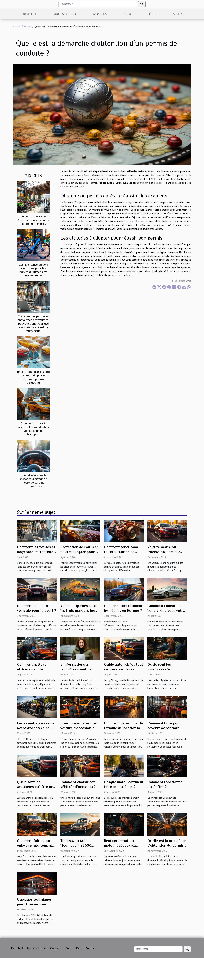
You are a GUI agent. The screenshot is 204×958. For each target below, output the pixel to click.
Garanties (100, 14)
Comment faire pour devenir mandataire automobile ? (164, 728)
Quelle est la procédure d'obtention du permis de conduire (166, 845)
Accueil (16, 27)
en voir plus (132, 221)
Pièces (152, 14)
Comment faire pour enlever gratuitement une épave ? (34, 845)
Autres (177, 14)
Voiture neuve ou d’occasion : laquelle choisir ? (163, 552)
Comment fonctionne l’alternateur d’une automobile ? (121, 552)
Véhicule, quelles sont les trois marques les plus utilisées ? (78, 610)
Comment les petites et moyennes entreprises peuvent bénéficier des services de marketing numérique (33, 324)
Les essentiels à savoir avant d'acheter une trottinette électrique (35, 728)
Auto (127, 14)
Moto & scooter (65, 14)
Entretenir (29, 14)
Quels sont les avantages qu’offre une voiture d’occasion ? (36, 786)
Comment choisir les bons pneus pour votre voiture (166, 610)
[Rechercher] (97, 4)
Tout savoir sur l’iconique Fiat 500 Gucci (75, 845)
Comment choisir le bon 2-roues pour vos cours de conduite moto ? (33, 220)
